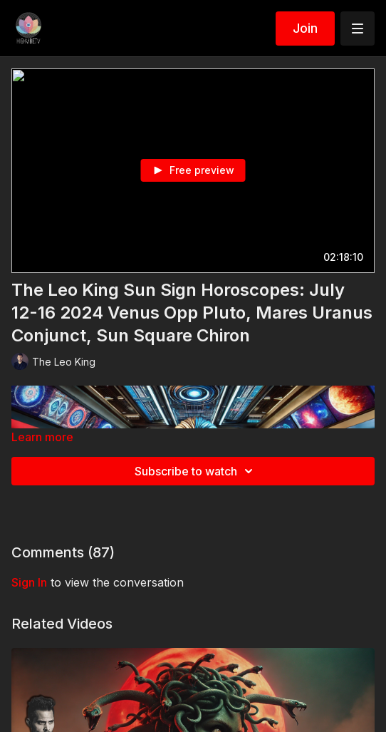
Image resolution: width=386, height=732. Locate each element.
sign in (29, 582)
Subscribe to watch (196, 471)
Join (305, 28)
